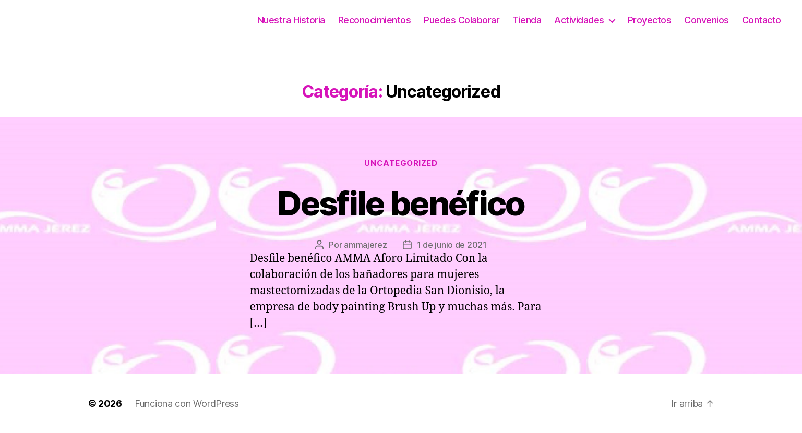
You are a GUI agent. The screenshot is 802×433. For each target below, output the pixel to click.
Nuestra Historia (291, 20)
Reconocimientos (374, 20)
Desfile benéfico (400, 203)
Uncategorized (400, 163)
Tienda (526, 20)
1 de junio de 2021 (452, 244)
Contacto (761, 20)
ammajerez (365, 244)
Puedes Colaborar (461, 20)
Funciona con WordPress (187, 403)
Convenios (706, 20)
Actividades (579, 20)
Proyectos (650, 20)
